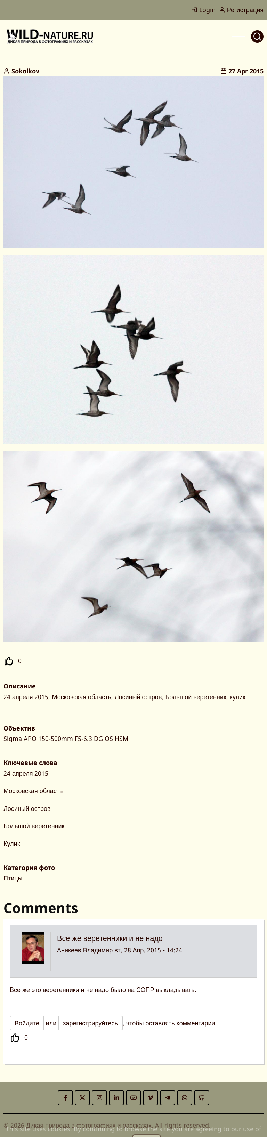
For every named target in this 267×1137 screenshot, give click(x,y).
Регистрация (241, 10)
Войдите (27, 1023)
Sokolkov (25, 71)
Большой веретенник (33, 826)
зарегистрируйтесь (90, 1023)
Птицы (12, 878)
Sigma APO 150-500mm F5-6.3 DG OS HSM (65, 738)
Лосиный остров (27, 808)
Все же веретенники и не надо (110, 938)
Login (203, 10)
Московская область (33, 791)
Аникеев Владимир (85, 950)
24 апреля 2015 (25, 773)
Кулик (11, 843)
